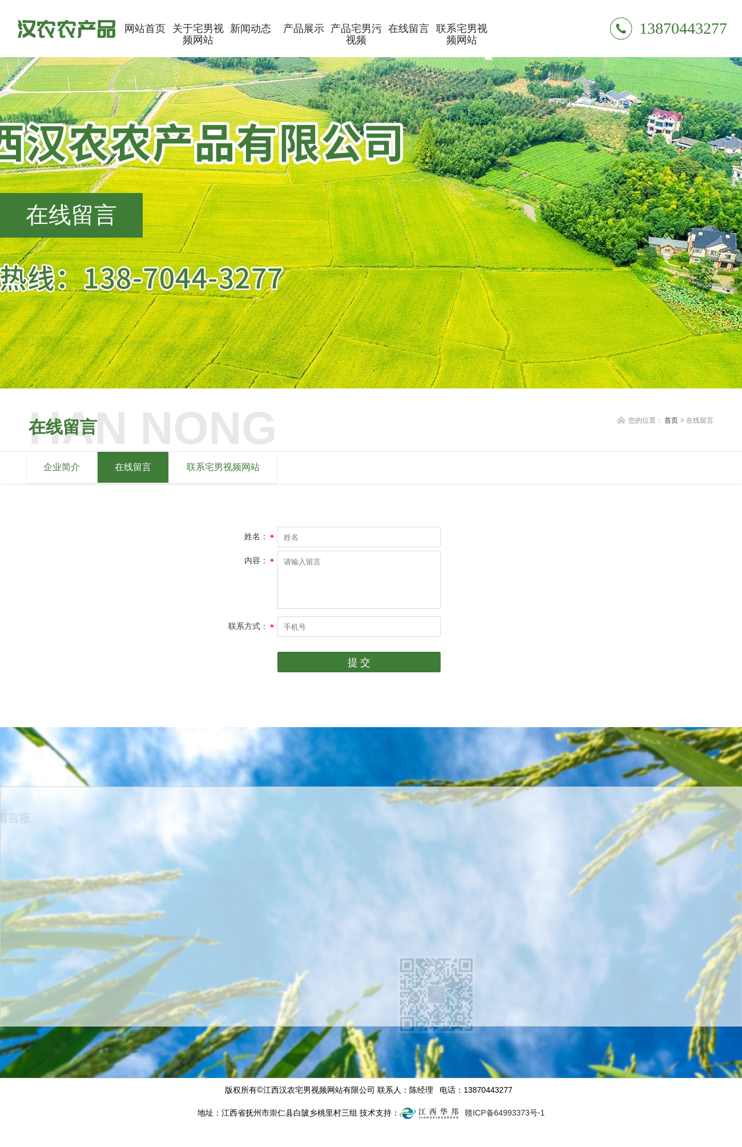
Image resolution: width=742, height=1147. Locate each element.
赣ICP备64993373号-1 (505, 1112)
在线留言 (133, 467)
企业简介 (61, 467)
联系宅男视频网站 (223, 467)
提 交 (359, 662)
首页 (671, 420)
